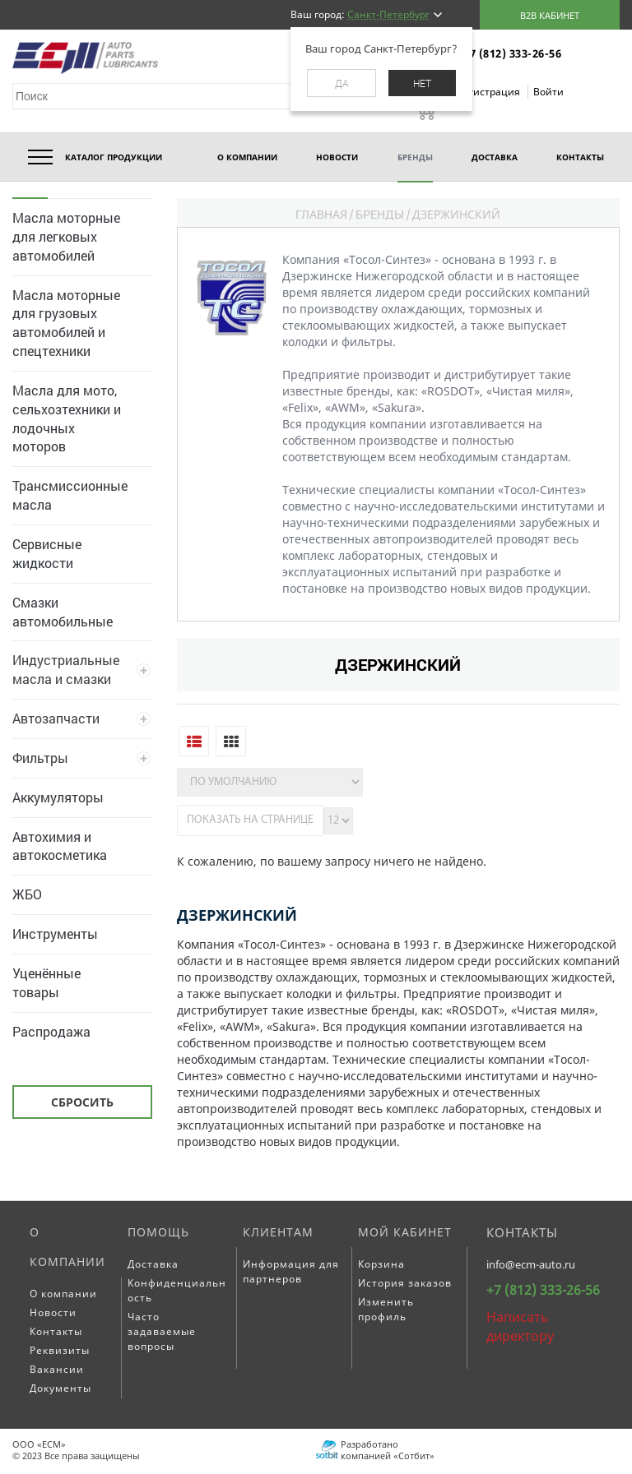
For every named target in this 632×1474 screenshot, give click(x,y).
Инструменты (55, 933)
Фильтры (40, 757)
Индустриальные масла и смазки (65, 669)
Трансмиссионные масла (70, 495)
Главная (321, 214)
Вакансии (57, 1369)
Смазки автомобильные (62, 612)
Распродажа (51, 1031)
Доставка (153, 1264)
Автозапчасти (56, 718)
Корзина (381, 1264)
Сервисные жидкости (46, 553)
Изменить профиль (386, 1309)
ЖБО (27, 894)
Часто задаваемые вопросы (162, 1331)
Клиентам (278, 1232)
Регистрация (490, 92)
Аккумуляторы (58, 797)
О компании (67, 1246)
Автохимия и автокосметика (59, 846)
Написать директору (520, 1326)
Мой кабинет (405, 1232)
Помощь (158, 1232)
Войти (548, 92)
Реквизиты (60, 1350)
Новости (53, 1312)
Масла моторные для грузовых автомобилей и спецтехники (66, 323)
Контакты (56, 1331)
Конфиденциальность (177, 1290)
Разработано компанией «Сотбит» (387, 1449)
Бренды (380, 214)
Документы (60, 1388)
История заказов (405, 1283)
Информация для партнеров (291, 1271)
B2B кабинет (549, 15)
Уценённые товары (46, 982)
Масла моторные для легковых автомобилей (66, 236)
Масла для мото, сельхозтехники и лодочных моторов (66, 418)
